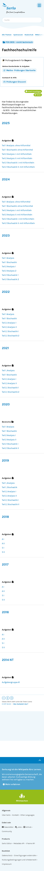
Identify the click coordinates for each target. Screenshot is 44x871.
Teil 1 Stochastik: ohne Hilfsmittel (17, 149)
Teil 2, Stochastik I (10, 331)
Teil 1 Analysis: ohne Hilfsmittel (16, 145)
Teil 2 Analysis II (9, 439)
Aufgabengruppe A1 (11, 682)
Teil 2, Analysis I (9, 379)
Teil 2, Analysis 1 (9, 322)
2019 (5, 460)
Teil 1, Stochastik (9, 487)
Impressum (7, 864)
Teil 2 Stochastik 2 (10, 279)
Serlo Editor (7, 843)
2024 (6, 179)
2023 (6, 235)
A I (3, 539)
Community (7, 831)
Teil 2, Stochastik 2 (10, 335)
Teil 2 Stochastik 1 (10, 275)
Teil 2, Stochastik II (10, 504)
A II (3, 543)
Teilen (37, 95)
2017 (5, 564)
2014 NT (8, 660)
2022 (6, 292)
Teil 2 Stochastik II (10, 448)
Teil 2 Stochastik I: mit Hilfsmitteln (18, 162)
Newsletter (7, 827)
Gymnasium (18, 35)
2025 (6, 123)
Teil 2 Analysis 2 (9, 270)
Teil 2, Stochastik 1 (10, 387)
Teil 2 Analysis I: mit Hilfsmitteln (17, 154)
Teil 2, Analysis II (9, 327)
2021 (5, 348)
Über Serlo (6, 815)
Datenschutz (7, 855)
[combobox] (22, 20)
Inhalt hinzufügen (33, 91)
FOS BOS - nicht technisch (18, 42)
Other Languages (27, 815)
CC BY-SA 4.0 (6, 704)
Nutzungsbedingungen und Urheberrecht (19, 860)
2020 (6, 404)
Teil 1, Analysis (8, 370)
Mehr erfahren (11, 784)
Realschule (29, 35)
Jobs (18, 827)
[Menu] (39, 5)
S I (3, 547)
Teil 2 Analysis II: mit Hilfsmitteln (17, 158)
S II (3, 552)
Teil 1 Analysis (8, 258)
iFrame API (30, 843)
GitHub (27, 827)
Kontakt (15, 815)
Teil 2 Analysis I (9, 266)
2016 (5, 612)
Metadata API (18, 843)
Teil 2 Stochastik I (10, 444)
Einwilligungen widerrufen (25, 855)
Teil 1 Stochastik (9, 262)
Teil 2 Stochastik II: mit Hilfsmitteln (18, 167)
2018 (5, 517)
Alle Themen (6, 35)
